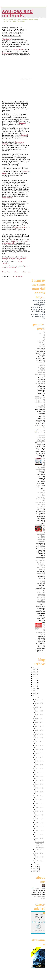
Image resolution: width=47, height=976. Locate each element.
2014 (35, 691)
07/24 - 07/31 (39, 765)
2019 (35, 680)
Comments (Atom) (16, 276)
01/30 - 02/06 (39, 853)
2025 (35, 670)
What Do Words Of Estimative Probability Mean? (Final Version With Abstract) (40, 565)
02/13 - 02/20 (39, 838)
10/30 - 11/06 (39, 718)
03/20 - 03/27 (39, 826)
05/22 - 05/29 (39, 796)
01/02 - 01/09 (39, 861)
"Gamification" (7, 39)
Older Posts (26, 272)
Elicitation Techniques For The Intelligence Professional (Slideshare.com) (40, 371)
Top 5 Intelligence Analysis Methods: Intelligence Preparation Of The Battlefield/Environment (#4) (40, 497)
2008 (35, 869)
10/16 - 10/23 (39, 726)
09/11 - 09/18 (39, 745)
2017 (35, 684)
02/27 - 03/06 (39, 834)
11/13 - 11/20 (39, 711)
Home (16, 272)
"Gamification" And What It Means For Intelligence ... (40, 844)
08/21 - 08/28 (39, 757)
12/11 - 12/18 (39, 699)
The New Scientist (18, 49)
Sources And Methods (17, 13)
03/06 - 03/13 (39, 830)
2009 (35, 867)
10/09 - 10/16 (39, 730)
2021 (35, 676)
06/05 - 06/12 (39, 788)
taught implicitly (7, 198)
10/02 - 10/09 (39, 734)
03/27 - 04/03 (39, 822)
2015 (35, 689)
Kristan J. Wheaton (39, 888)
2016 (35, 687)
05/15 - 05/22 (39, 799)
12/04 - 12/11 (39, 703)
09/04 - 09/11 (39, 749)
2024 (35, 672)
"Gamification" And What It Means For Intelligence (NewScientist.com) (15, 33)
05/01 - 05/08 (39, 807)
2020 (35, 678)
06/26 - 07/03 (39, 776)
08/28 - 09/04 (39, 753)
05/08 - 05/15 (39, 803)
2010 (35, 864)
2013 (35, 693)
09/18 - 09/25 (39, 742)
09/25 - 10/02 (39, 738)
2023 (35, 674)
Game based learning (11, 266)
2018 (35, 682)
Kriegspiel (24, 135)
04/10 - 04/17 (39, 815)
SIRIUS (17, 267)
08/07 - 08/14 (39, 761)
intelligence (24, 266)
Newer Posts (6, 272)
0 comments (6, 263)
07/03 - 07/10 (39, 772)
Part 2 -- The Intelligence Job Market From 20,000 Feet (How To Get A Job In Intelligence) (41, 597)
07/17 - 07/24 (39, 769)
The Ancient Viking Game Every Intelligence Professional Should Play (41, 533)
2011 (35, 697)
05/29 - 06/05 (39, 792)
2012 (35, 695)
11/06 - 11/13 (39, 715)
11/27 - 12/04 (39, 707)
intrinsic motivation (19, 227)
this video (22, 123)
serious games (10, 267)
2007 (35, 871)
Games (19, 266)
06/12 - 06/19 (39, 784)
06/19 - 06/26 (39, 780)
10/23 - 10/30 (39, 722)
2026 (35, 668)
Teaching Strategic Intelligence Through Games (14, 258)
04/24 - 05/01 (39, 811)
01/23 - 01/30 (39, 857)
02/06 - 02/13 (39, 849)
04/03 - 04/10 (39, 819)
